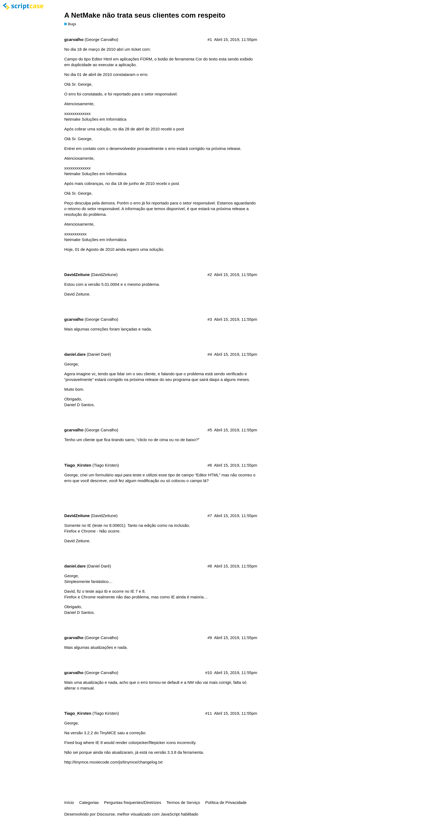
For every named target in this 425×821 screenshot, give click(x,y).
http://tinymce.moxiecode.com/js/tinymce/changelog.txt (113, 762)
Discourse (106, 814)
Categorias (89, 802)
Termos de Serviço (183, 802)
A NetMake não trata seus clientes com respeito (145, 15)
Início (69, 802)
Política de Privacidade (226, 802)
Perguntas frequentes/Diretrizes (132, 802)
